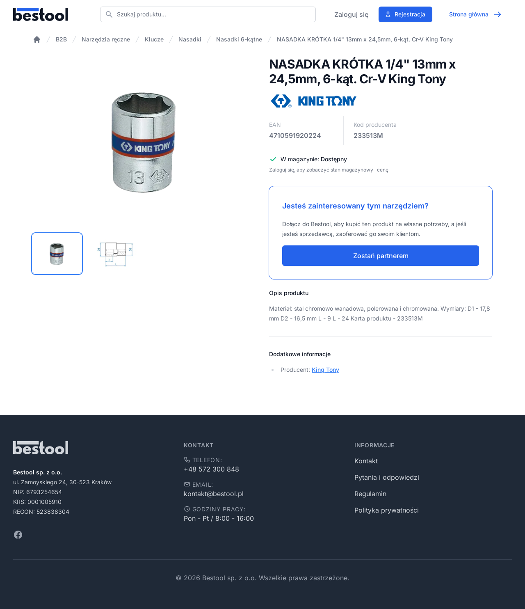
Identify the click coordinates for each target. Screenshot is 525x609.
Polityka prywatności (386, 510)
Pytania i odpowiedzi (386, 477)
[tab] (57, 253)
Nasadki (189, 39)
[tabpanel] (144, 140)
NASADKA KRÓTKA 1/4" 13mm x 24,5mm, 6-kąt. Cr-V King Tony (365, 39)
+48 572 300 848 (211, 469)
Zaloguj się (351, 14)
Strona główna (475, 14)
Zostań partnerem (381, 256)
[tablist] (144, 253)
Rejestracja (405, 14)
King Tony (325, 369)
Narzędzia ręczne (106, 39)
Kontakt (366, 461)
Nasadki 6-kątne (239, 39)
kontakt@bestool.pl (214, 494)
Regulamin (370, 494)
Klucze (154, 39)
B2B (61, 39)
